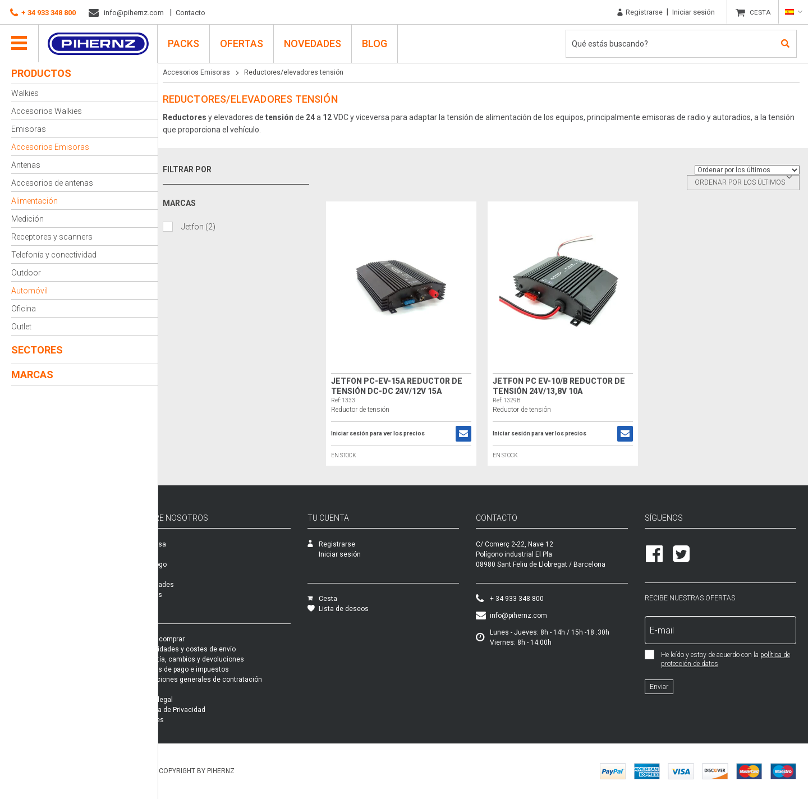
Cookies (179, 720)
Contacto (190, 12)
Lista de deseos (360, 609)
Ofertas (242, 43)
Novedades (313, 43)
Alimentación (34, 200)
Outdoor (26, 272)
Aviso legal (184, 700)
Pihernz (98, 43)
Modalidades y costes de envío (215, 649)
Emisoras (28, 129)
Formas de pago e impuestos (212, 669)
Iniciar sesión (693, 12)
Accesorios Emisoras (50, 147)
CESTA (760, 12)
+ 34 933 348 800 (43, 13)
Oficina (23, 308)
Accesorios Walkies (46, 111)
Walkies (25, 93)
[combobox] (743, 182)
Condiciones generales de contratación (228, 679)
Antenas (25, 164)
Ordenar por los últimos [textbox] (740, 182)
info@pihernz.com (126, 13)
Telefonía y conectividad (54, 254)
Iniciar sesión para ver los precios (381, 434)
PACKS (184, 43)
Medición (27, 218)
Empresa (180, 544)
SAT (172, 554)
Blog (375, 43)
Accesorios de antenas (52, 182)
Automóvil (29, 290)
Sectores (37, 350)
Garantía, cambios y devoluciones (219, 659)
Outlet (21, 326)
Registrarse (640, 12)
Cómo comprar (190, 639)
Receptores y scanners (52, 236)
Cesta (344, 599)
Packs (176, 605)
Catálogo (181, 564)
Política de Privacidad (200, 710)
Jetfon (202, 226)
